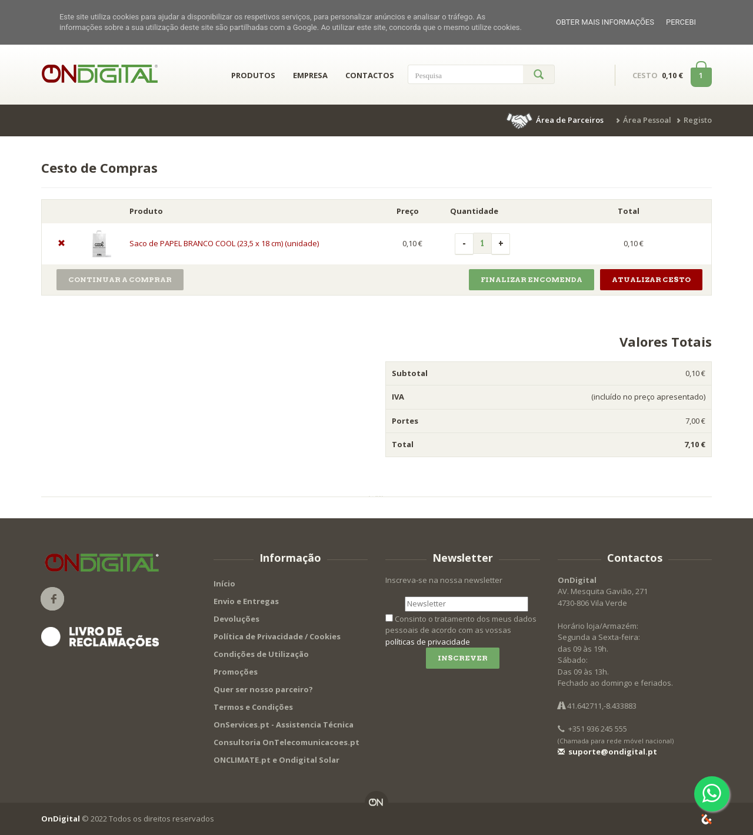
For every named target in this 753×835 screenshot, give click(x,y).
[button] (556, 120)
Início (224, 583)
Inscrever (463, 657)
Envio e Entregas (246, 601)
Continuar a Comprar (120, 279)
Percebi (681, 22)
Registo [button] (698, 120)
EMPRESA (310, 75)
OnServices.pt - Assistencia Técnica (284, 724)
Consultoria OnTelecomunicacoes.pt (286, 742)
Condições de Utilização (261, 654)
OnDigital (60, 818)
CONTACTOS (369, 75)
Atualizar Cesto (651, 279)
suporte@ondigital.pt (607, 751)
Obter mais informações (605, 22)
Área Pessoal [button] (647, 120)
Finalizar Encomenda (531, 279)
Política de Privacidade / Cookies (277, 636)
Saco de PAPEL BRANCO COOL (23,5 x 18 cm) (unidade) (224, 243)
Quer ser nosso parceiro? (263, 689)
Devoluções (236, 618)
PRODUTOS (253, 75)
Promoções (236, 671)
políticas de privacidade (427, 641)
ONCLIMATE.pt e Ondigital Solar (276, 759)
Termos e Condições (253, 707)
